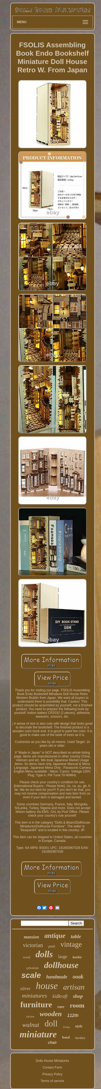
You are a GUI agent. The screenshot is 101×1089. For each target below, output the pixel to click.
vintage (71, 944)
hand (66, 1037)
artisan (74, 987)
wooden (51, 1014)
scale (31, 975)
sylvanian (32, 968)
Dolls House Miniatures (52, 1061)
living (66, 1026)
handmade (56, 977)
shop (78, 996)
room (77, 1005)
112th (72, 1015)
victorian (33, 945)
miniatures (34, 995)
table (76, 936)
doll (50, 1023)
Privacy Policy (52, 1074)
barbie (77, 957)
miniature (38, 1034)
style (79, 1026)
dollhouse (61, 965)
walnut (30, 1025)
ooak (78, 977)
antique (54, 935)
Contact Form (52, 1067)
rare (60, 1007)
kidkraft (60, 996)
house (47, 986)
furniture (36, 1004)
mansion (31, 937)
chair (52, 1042)
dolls (44, 954)
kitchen (30, 1016)
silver (25, 988)
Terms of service (52, 1081)
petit (51, 946)
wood (26, 957)
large (62, 956)
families (80, 1038)
